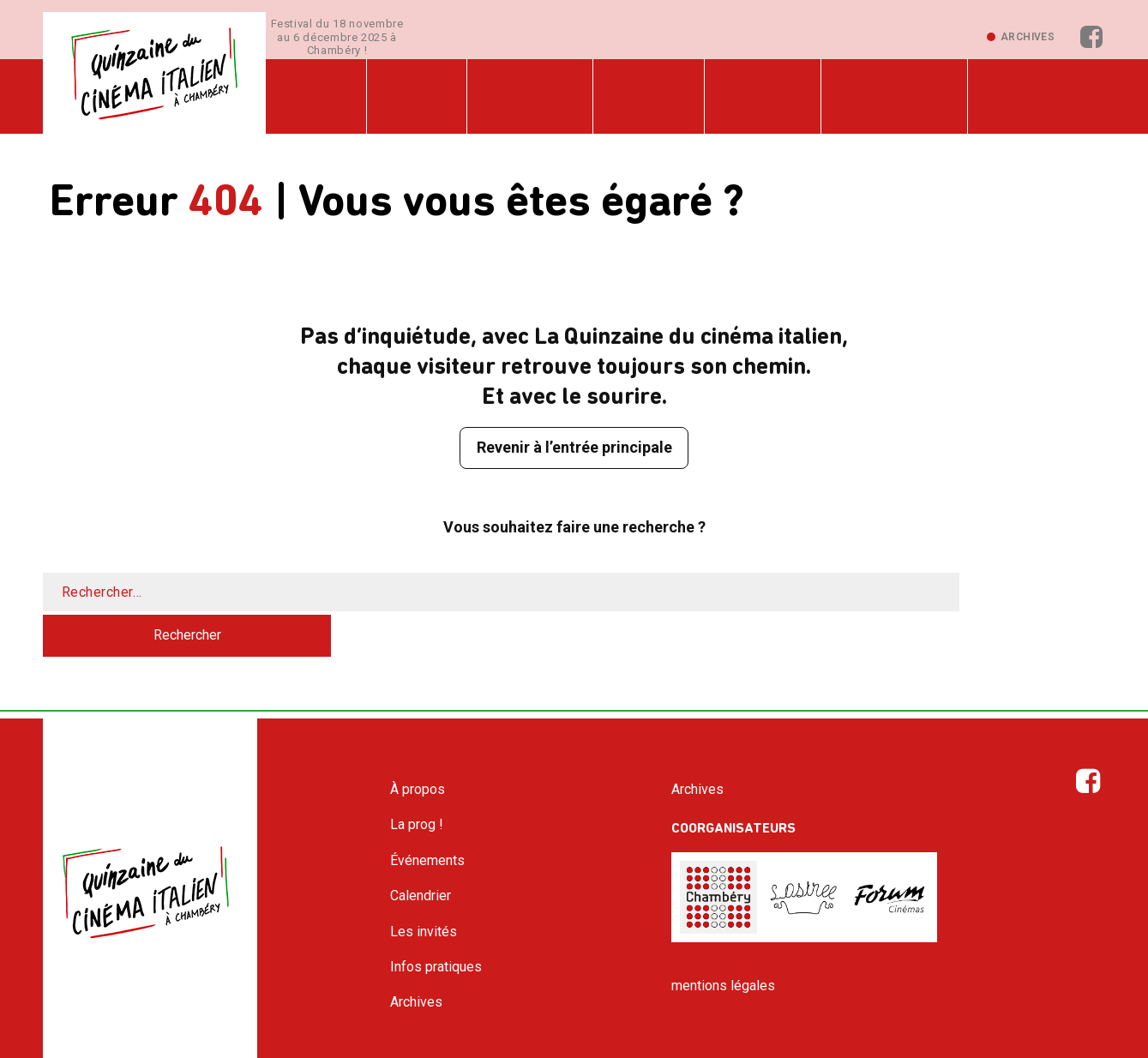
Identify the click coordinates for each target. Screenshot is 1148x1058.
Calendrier (636, 96)
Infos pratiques (875, 96)
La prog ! (411, 96)
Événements (521, 96)
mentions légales (723, 945)
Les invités (747, 96)
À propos (314, 96)
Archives (1028, 38)
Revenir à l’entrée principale (574, 449)
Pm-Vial (656, 1043)
